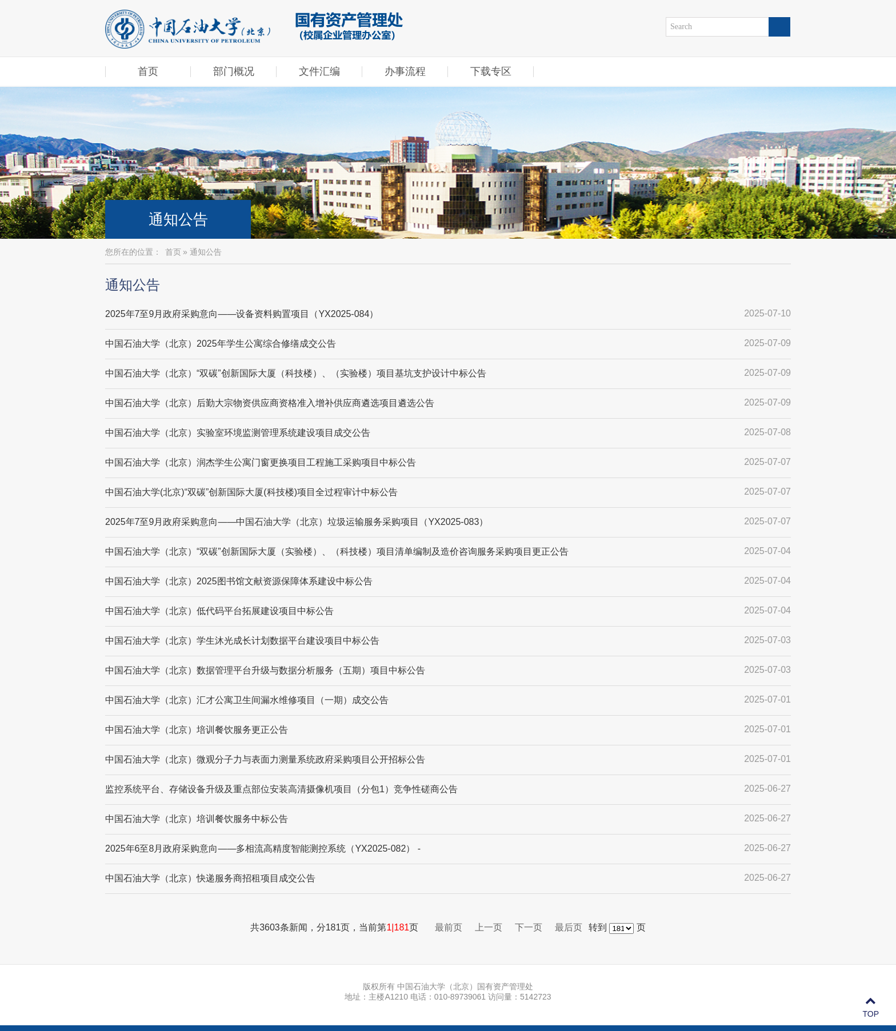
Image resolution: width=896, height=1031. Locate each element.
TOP (870, 1007)
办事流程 (405, 71)
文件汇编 (319, 71)
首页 (148, 71)
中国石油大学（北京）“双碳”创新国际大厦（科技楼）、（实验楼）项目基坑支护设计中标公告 (295, 373)
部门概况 (233, 71)
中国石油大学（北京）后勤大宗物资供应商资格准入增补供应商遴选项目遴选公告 (269, 403)
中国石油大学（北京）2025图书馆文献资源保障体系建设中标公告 (239, 581)
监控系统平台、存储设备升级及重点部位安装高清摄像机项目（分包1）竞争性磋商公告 (281, 789)
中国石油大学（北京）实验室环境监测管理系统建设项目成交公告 (237, 433)
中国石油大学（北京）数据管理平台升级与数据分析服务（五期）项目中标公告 (265, 670)
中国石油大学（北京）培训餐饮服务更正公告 (196, 730)
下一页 (528, 927)
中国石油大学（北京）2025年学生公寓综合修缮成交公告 (220, 343)
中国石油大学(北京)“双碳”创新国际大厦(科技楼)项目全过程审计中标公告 (251, 492)
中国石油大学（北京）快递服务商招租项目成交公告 (210, 878)
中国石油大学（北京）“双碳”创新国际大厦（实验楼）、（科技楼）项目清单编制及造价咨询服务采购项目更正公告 (337, 551)
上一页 (488, 927)
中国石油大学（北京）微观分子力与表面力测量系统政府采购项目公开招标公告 (265, 759)
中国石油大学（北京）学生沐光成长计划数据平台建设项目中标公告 (242, 640)
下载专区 (490, 71)
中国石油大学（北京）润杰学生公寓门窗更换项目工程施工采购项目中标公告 (260, 462)
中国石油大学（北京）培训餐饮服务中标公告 (196, 819)
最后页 (568, 927)
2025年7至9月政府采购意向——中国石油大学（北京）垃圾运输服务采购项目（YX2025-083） (296, 522)
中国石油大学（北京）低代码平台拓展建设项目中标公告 (219, 611)
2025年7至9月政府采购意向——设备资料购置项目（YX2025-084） (241, 314)
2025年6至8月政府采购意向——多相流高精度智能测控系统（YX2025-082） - (263, 848)
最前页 (448, 927)
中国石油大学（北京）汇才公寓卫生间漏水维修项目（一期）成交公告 (247, 700)
